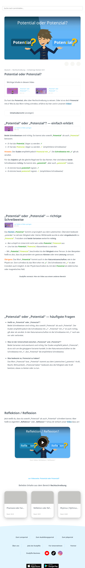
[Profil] (82, 2)
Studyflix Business (31, 553)
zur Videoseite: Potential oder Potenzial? (42, 478)
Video (69, 422)
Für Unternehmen (53, 546)
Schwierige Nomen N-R (35, 70)
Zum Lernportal (20, 537)
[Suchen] (80, 8)
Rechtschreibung (19, 70)
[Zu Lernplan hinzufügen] (66, 64)
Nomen (11, 232)
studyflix (44, 2)
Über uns (14, 546)
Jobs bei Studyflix (32, 546)
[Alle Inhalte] (3, 2)
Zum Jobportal (65, 537)
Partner (71, 546)
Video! (69, 103)
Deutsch (7, 70)
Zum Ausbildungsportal (43, 537)
